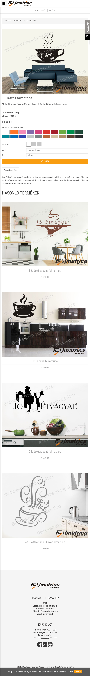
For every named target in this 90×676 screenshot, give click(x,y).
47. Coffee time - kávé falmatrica (45, 542)
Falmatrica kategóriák (13, 21)
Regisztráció (40, 10)
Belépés (52, 10)
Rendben (78, 672)
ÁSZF (45, 603)
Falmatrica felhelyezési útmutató (45, 611)
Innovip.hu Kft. (69, 667)
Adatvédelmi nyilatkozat (45, 608)
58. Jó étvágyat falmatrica (45, 271)
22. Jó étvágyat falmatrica (45, 451)
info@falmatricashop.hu (48, 632)
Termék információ (10, 170)
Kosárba (45, 161)
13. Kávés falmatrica (45, 361)
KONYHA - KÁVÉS (32, 21)
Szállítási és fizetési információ (45, 606)
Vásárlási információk (45, 614)
